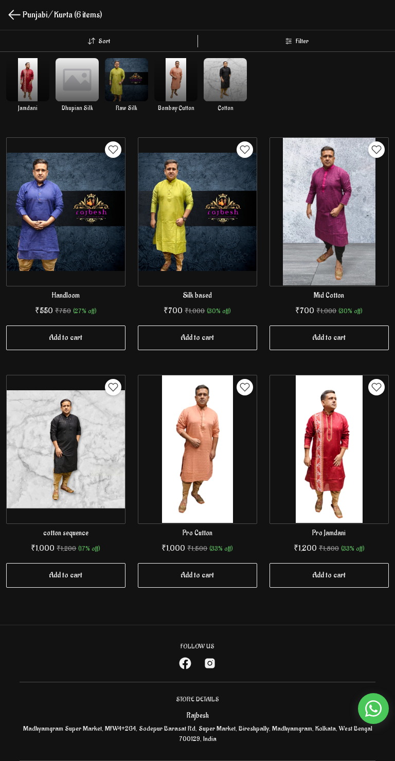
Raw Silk (126, 108)
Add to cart (65, 337)
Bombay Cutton (176, 108)
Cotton (226, 108)
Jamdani (28, 108)
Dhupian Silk (77, 108)
